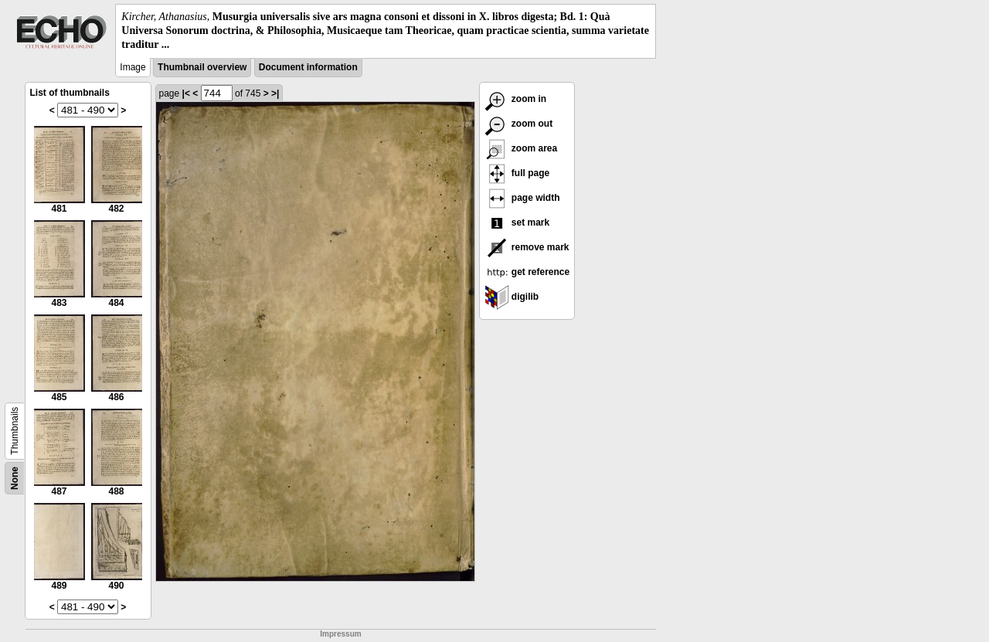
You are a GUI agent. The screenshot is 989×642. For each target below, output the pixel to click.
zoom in (515, 98)
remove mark (526, 247)
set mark (517, 222)
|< (186, 93)
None (14, 478)
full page (517, 173)
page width (522, 197)
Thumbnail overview (202, 67)
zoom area (521, 148)
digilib (511, 296)
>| (275, 93)
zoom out (518, 123)
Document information (308, 67)
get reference (527, 272)
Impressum (340, 634)
